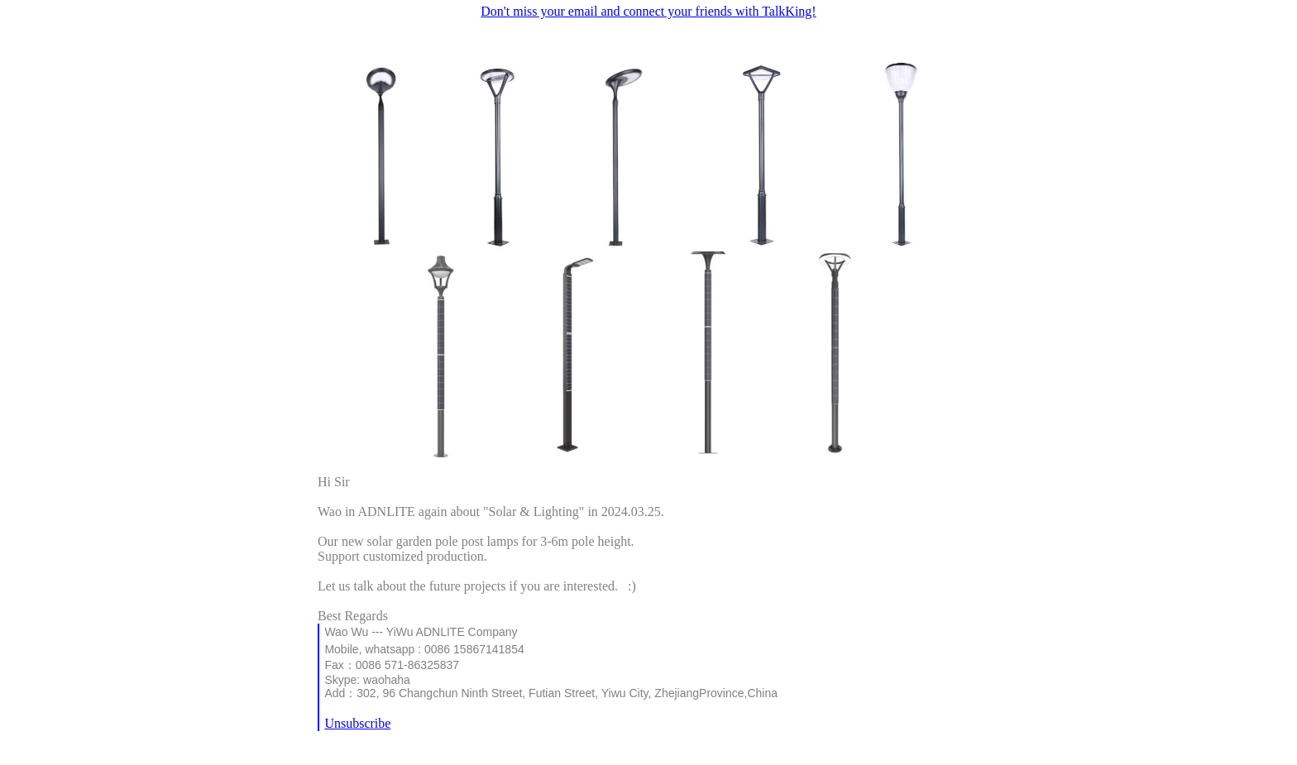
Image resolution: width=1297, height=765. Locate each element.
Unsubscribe (357, 723)
